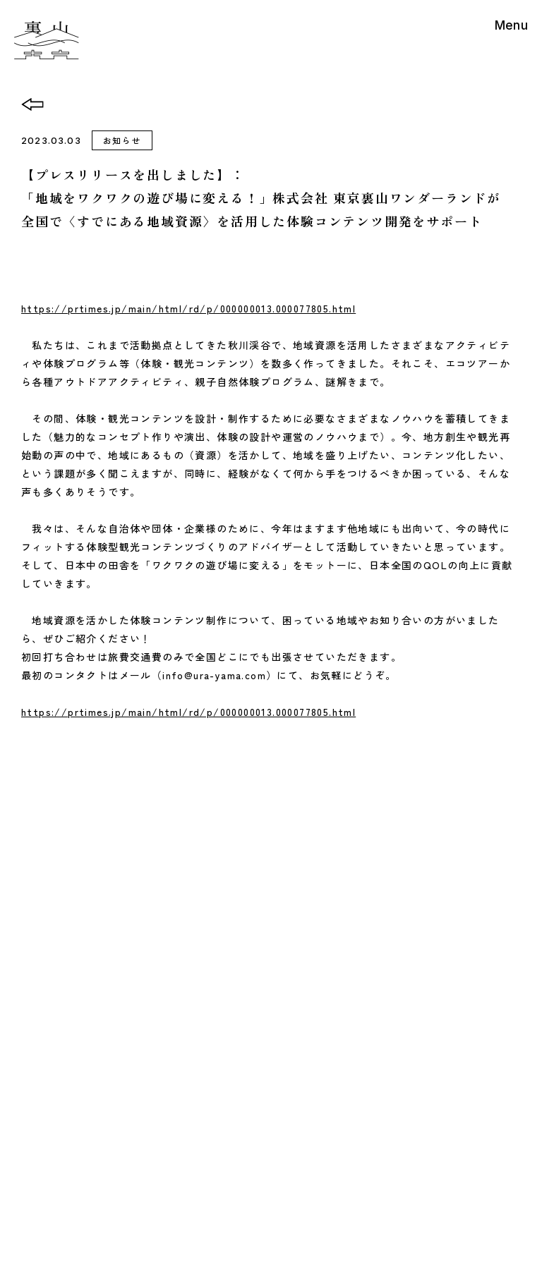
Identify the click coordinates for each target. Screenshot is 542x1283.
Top (164, 836)
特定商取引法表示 (216, 1212)
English (368, 856)
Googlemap (277, 1074)
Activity (174, 859)
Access (370, 836)
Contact (175, 953)
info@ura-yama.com (299, 1128)
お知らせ (122, 140)
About (170, 906)
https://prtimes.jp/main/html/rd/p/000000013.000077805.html (188, 308)
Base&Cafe (183, 883)
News (169, 929)
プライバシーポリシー (317, 1212)
